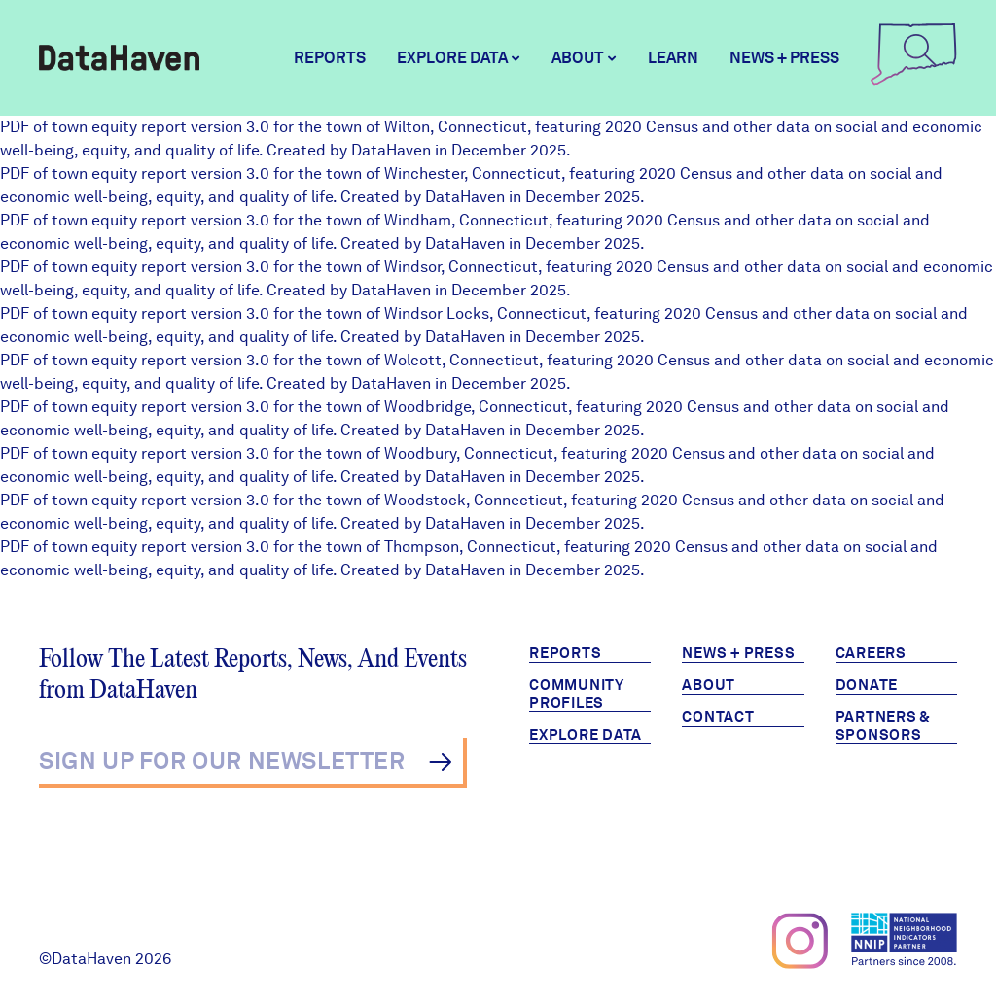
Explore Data (585, 734)
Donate (867, 685)
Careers (871, 653)
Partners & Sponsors (884, 725)
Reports (330, 58)
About (708, 685)
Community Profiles (576, 693)
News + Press (784, 58)
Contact (718, 717)
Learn (673, 58)
